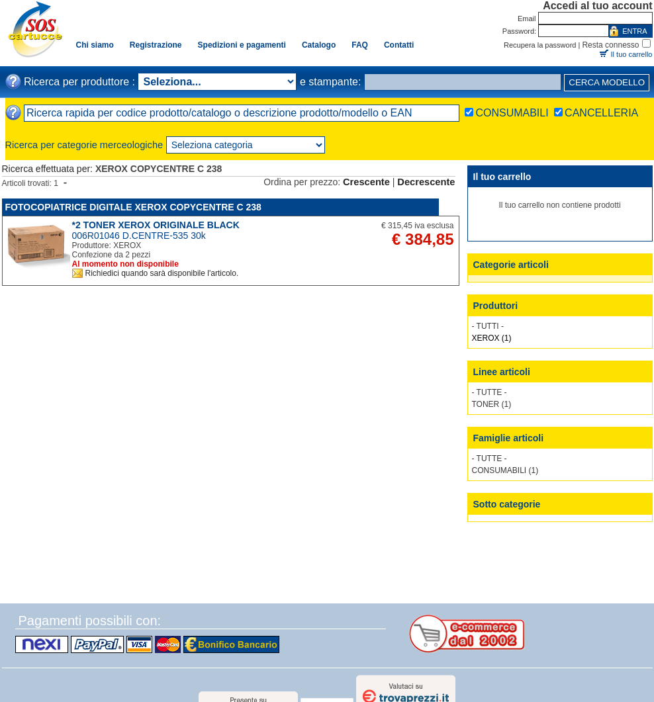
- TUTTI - (488, 326)
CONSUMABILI (511, 112)
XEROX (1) (492, 338)
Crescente (366, 182)
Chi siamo (95, 45)
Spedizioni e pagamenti (242, 45)
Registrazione (156, 45)
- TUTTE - (489, 392)
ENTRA (634, 31)
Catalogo (319, 45)
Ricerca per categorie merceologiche (84, 145)
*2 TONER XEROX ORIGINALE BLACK (156, 225)
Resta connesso (610, 45)
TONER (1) (492, 404)
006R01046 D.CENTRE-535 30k (139, 235)
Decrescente (426, 182)
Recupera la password (540, 45)
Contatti (399, 45)
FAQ (359, 45)
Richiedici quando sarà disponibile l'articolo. (162, 273)
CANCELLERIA (601, 112)
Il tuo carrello (632, 54)
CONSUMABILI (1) (505, 470)
